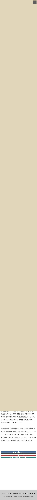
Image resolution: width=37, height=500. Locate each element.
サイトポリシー (5, 493)
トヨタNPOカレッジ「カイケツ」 (24, 6)
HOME (3, 6)
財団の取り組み (11, 6)
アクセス (25, 493)
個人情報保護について (16, 493)
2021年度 (3, 7)
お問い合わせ (31, 493)
